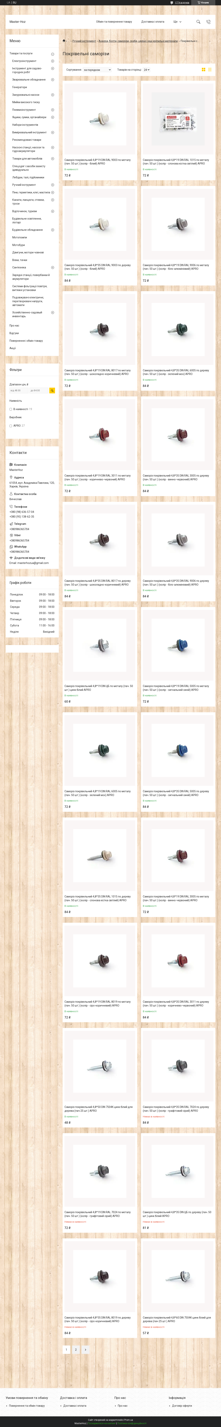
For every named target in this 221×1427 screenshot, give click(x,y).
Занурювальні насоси (25, 94)
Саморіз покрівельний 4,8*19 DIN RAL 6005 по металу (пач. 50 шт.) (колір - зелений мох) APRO (97, 793)
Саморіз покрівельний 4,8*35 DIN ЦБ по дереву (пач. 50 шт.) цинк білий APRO (177, 1214)
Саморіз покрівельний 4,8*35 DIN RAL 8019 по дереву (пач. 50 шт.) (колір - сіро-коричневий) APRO (97, 1319)
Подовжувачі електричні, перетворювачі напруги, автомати (28, 301)
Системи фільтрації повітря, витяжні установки (29, 288)
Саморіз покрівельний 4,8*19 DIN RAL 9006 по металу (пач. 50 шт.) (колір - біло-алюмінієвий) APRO (176, 267)
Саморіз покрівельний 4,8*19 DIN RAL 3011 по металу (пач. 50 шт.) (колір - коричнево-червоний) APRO (97, 477)
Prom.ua (128, 1420)
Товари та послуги (20, 53)
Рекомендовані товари (26, 139)
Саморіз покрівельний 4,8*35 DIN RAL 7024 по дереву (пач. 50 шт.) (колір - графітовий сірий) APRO (176, 1108)
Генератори (19, 87)
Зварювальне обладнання (29, 79)
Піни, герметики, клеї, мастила (31, 192)
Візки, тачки (19, 260)
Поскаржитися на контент (102, 1423)
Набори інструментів (25, 124)
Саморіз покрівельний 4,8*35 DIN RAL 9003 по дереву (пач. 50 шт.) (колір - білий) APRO (97, 267)
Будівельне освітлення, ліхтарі (27, 220)
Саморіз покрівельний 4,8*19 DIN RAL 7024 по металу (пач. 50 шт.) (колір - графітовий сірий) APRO (97, 1214)
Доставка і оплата (152, 21)
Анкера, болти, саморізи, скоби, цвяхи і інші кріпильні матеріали (138, 41)
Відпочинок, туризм (24, 211)
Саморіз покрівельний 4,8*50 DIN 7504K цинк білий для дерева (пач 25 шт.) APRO (98, 1108)
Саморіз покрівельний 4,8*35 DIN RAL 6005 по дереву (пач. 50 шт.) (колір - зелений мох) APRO (176, 372)
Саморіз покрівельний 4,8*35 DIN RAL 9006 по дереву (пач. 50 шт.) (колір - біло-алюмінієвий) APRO (176, 582)
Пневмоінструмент (24, 109)
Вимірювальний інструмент (29, 132)
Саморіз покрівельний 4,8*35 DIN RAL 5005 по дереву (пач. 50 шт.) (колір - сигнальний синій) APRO (176, 793)
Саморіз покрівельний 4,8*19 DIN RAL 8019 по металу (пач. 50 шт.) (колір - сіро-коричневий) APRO (97, 1003)
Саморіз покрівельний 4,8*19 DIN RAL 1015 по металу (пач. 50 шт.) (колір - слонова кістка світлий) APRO (176, 161)
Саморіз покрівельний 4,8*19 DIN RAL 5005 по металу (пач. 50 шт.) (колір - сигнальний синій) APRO (176, 688)
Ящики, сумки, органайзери (29, 117)
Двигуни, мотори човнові (28, 252)
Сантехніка (19, 267)
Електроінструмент (24, 60)
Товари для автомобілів (27, 158)
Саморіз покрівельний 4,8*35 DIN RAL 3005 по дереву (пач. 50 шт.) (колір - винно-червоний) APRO (176, 477)
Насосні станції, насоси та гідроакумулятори (28, 149)
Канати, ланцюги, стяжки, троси (28, 201)
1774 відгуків (182, 2)
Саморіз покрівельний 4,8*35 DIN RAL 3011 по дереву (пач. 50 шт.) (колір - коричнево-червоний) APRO (176, 1003)
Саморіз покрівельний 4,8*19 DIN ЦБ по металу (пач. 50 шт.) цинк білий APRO (98, 688)
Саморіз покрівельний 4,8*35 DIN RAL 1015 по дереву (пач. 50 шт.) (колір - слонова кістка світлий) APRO (97, 898)
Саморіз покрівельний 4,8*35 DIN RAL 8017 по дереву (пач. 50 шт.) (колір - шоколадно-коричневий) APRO (97, 582)
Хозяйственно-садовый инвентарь (27, 314)
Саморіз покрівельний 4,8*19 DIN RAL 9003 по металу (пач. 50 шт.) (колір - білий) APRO (97, 161)
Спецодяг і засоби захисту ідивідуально (28, 168)
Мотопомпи (19, 237)
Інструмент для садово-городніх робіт (27, 70)
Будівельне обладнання (27, 229)
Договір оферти (182, 1405)
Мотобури (18, 245)
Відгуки (14, 333)
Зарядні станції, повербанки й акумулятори (31, 277)
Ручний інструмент (84, 41)
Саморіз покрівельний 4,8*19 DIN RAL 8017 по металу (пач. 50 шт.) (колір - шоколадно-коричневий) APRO (97, 372)
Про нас (14, 325)
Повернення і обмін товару (26, 340)
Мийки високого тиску (26, 102)
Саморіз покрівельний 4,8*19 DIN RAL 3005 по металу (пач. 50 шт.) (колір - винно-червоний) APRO (176, 898)
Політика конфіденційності (131, 1423)
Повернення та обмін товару (27, 1405)
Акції (12, 348)
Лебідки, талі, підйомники (28, 177)
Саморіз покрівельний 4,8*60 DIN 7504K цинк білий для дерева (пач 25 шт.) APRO (177, 1319)
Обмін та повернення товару (114, 21)
